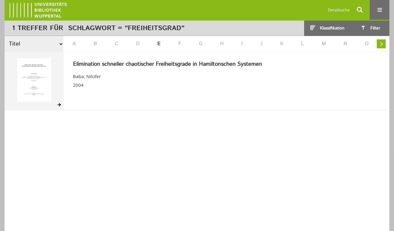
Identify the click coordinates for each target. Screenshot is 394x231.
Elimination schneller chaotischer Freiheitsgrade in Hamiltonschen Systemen (167, 64)
